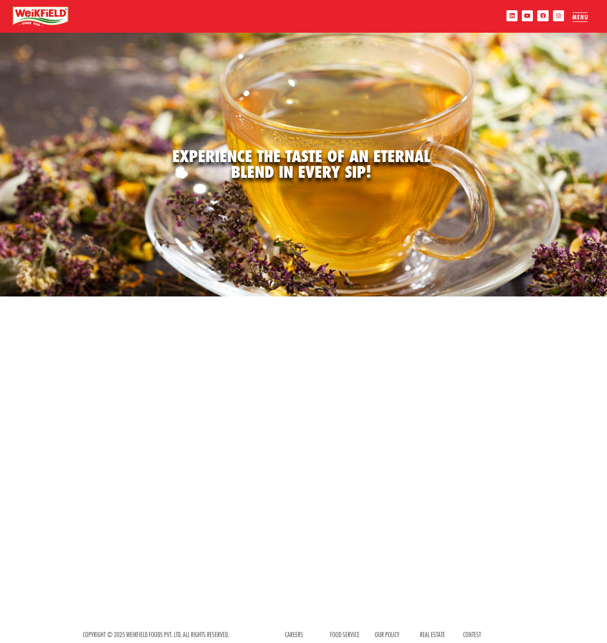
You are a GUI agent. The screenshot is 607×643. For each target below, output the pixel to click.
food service (344, 634)
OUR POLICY (387, 634)
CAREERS (294, 634)
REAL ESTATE (432, 634)
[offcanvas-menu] (579, 17)
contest (472, 634)
